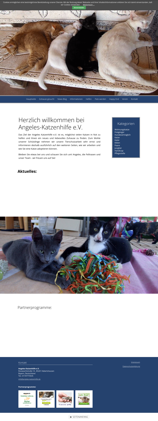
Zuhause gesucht (46, 99)
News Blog (62, 99)
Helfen (89, 99)
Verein (125, 99)
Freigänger (119, 132)
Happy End (114, 99)
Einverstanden (79, 7)
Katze (117, 137)
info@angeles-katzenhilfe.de (29, 379)
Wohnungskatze (122, 129)
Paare (117, 145)
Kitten (117, 142)
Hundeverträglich (123, 134)
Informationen (76, 99)
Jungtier (118, 148)
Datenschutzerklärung (131, 366)
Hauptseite (31, 99)
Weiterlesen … (88, 5)
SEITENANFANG (80, 416)
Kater (117, 140)
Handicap (119, 150)
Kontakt (134, 99)
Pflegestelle (120, 153)
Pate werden (100, 99)
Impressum (135, 362)
